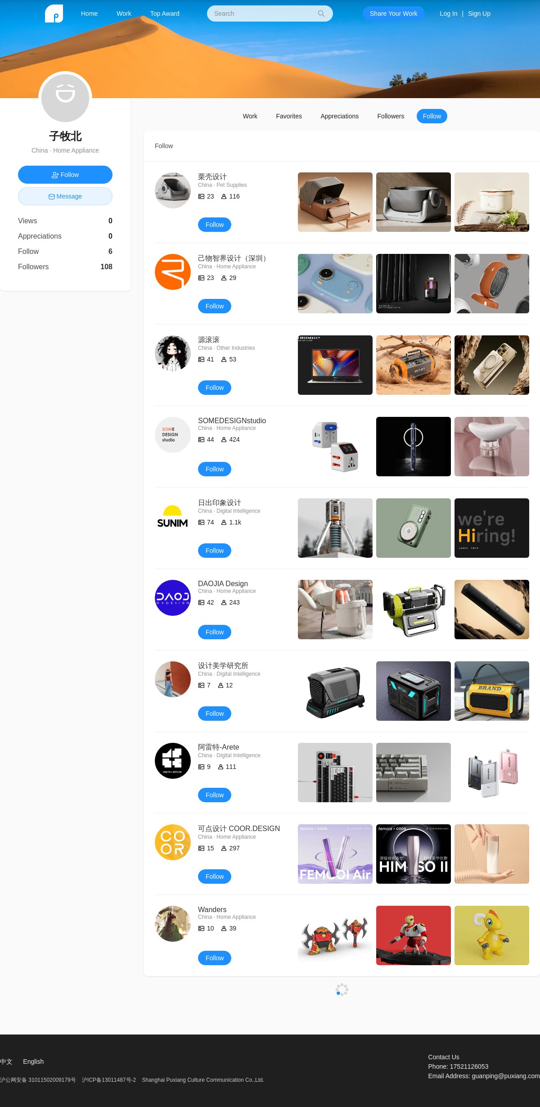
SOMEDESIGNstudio (232, 421)
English (33, 1061)
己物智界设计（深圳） (234, 258)
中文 (6, 1061)
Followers (391, 116)
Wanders (212, 909)
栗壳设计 (212, 177)
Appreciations (339, 116)
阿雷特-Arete (218, 747)
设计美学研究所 (223, 665)
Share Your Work (394, 13)
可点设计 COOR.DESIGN (239, 828)
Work (124, 13)
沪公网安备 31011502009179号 (38, 1080)
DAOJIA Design (223, 583)
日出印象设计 (219, 502)
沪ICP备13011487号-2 (109, 1080)
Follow (432, 116)
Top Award (165, 13)
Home (89, 13)
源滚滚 (209, 339)
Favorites (289, 116)
